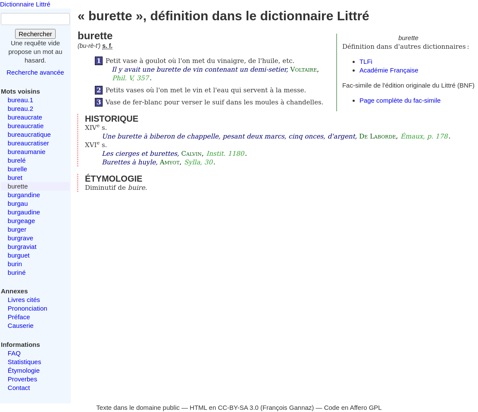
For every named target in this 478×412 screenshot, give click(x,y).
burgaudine (24, 212)
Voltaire (304, 69)
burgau (18, 203)
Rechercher (35, 34)
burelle (17, 169)
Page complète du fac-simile (400, 100)
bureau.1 (20, 100)
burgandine (24, 194)
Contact (19, 387)
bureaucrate (25, 117)
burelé (17, 160)
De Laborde (377, 136)
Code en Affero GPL (353, 407)
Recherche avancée (35, 72)
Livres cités (24, 299)
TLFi (365, 61)
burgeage (21, 220)
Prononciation (27, 308)
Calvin (191, 153)
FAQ (14, 353)
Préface (19, 317)
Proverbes (22, 379)
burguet (19, 255)
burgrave (20, 238)
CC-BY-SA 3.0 (238, 407)
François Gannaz (287, 407)
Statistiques (24, 361)
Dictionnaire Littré (25, 4)
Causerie (21, 325)
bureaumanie (27, 151)
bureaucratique (29, 134)
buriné (17, 272)
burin (15, 263)
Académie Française (389, 70)
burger (17, 229)
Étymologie (24, 370)
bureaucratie (26, 125)
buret (15, 177)
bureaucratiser (28, 143)
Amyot (170, 162)
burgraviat (22, 246)
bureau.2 (20, 108)
